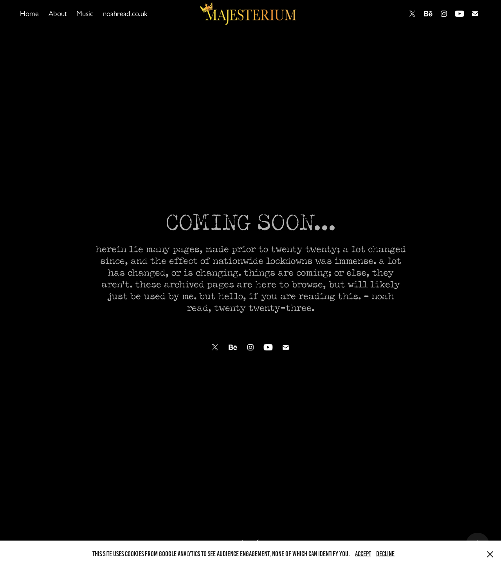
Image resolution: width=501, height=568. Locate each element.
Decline (385, 554)
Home (29, 13)
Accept (363, 554)
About (58, 13)
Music (84, 13)
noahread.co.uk (125, 13)
